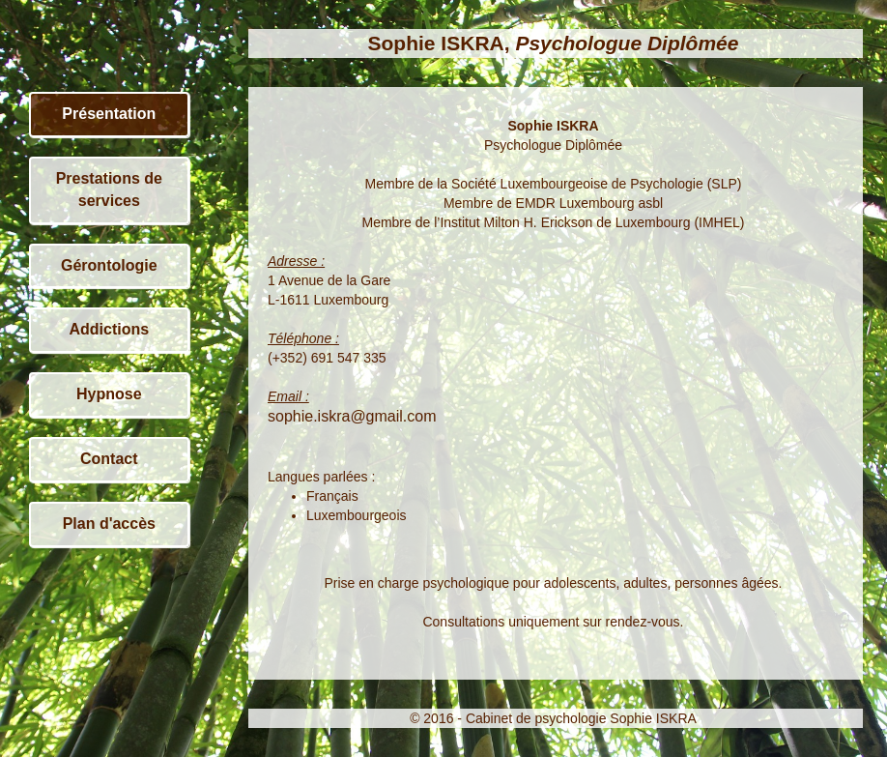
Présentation (109, 113)
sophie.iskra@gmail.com (352, 416)
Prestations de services (109, 189)
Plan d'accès (109, 523)
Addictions (109, 329)
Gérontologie (109, 265)
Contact (109, 459)
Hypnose (109, 394)
